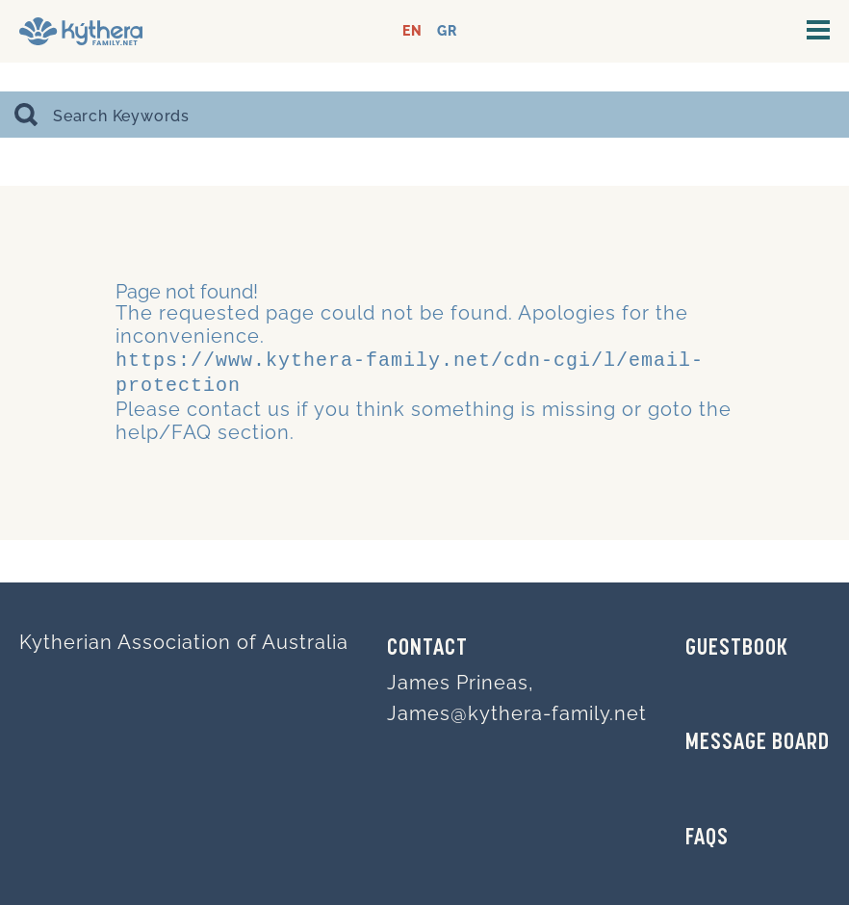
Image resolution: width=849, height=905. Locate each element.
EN (412, 31)
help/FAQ (164, 428)
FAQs (707, 838)
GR (447, 31)
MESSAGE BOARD (757, 743)
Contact (427, 648)
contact (224, 405)
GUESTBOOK (736, 648)
